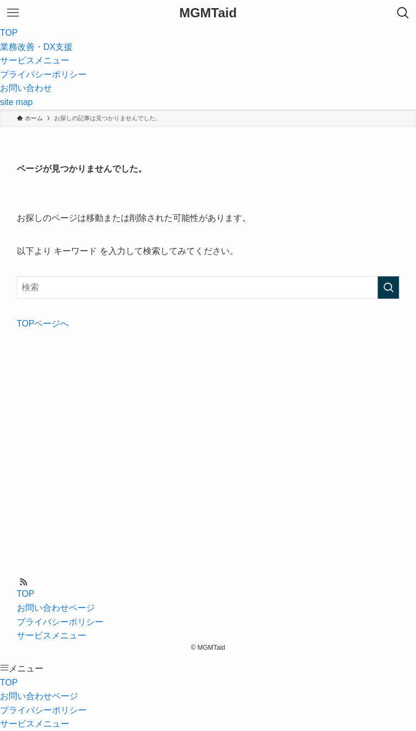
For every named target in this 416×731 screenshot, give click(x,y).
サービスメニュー (51, 635)
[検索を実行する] (388, 287)
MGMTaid (208, 12)
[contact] (36, 582)
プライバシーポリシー (60, 621)
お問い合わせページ (56, 607)
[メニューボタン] (13, 13)
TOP (26, 593)
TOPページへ (43, 323)
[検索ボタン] (403, 13)
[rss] (23, 582)
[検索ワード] (208, 287)
